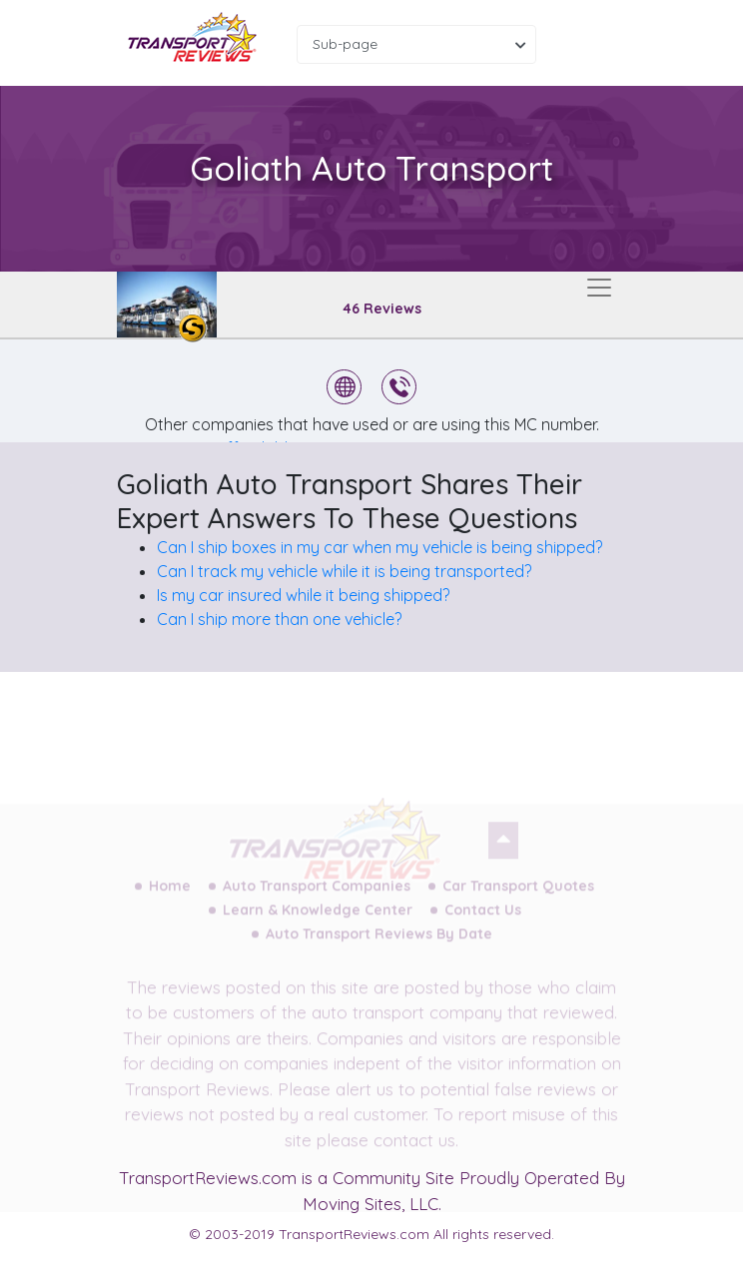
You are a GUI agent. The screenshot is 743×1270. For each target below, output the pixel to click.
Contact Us (482, 919)
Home (170, 895)
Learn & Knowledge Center (317, 919)
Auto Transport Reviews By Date (379, 943)
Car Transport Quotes (518, 895)
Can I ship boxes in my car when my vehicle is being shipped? (379, 547)
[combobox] (416, 44)
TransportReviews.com (208, 1177)
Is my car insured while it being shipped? (303, 595)
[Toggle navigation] (599, 288)
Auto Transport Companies (316, 895)
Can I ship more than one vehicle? (279, 619)
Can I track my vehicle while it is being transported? (344, 571)
